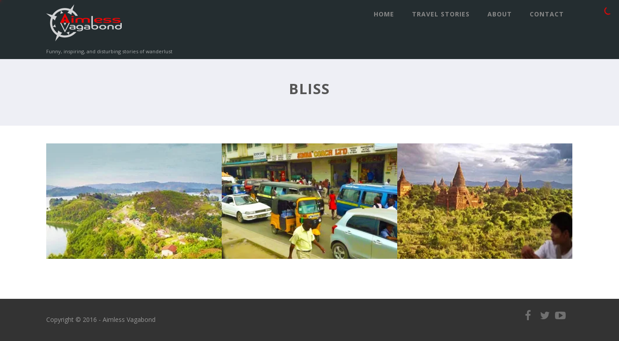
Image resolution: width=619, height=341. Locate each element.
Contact (547, 14)
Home (384, 14)
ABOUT (499, 14)
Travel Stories (441, 14)
